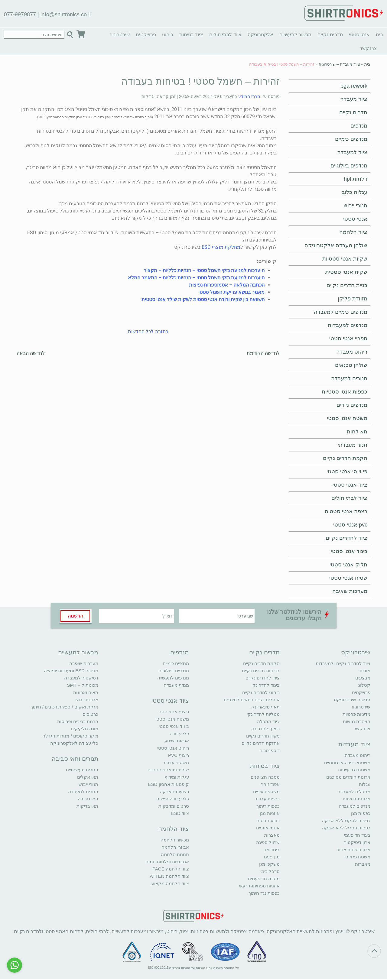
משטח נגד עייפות (354, 769)
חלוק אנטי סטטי (348, 565)
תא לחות (357, 432)
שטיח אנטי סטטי (348, 578)
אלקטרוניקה (260, 34)
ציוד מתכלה (268, 721)
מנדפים (358, 126)
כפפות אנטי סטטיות (344, 392)
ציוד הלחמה (353, 232)
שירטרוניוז (119, 34)
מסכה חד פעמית (264, 878)
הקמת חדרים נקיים (345, 458)
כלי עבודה (179, 733)
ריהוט (167, 34)
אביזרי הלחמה (175, 847)
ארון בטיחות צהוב (353, 849)
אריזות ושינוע (176, 740)
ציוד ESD (180, 813)
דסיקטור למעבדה (81, 677)
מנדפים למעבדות (347, 325)
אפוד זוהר (270, 784)
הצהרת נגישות (356, 721)
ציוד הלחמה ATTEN (169, 876)
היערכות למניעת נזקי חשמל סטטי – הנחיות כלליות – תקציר (204, 270)
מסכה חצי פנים (265, 777)
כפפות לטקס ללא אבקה (346, 820)
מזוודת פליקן (352, 299)
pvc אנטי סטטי (350, 525)
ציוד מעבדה (353, 99)
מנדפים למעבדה (354, 806)
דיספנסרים (269, 750)
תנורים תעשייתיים (82, 769)
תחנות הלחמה (175, 854)
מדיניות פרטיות (356, 714)
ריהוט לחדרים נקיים (261, 692)
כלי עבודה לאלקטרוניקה (74, 743)
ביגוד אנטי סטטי (349, 551)
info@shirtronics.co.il (66, 14)
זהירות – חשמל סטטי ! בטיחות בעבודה (200, 81)
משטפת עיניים (266, 791)
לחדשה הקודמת (263, 353)
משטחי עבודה (175, 762)
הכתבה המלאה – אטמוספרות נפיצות (227, 285)
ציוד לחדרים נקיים (346, 538)
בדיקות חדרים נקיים (261, 670)
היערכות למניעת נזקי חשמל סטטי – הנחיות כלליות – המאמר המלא (196, 277)
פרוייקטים (146, 34)
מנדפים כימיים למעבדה (340, 312)
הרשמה (75, 615)
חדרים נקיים (330, 34)
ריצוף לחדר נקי (265, 728)
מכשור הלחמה (175, 839)
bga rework (353, 86)
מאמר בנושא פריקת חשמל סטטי (231, 292)
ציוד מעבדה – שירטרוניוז (339, 64)
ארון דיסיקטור (357, 842)
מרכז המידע (249, 96)
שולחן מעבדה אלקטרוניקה (335, 245)
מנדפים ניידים (352, 405)
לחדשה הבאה (31, 353)
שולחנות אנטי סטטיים (168, 769)
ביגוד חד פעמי (357, 835)
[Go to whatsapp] (14, 965)
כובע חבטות (268, 820)
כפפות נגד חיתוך (264, 893)
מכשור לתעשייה (295, 34)
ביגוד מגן (271, 849)
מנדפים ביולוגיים (348, 166)
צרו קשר (368, 48)
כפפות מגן (360, 813)
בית (379, 34)
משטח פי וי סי (357, 856)
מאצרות (362, 864)
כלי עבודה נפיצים (172, 798)
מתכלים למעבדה (353, 791)
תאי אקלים (87, 777)
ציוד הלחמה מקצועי (170, 883)
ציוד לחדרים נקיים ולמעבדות (343, 663)
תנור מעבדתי (352, 445)
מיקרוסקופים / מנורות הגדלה (70, 735)
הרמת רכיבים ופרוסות (77, 721)
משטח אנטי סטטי (347, 418)
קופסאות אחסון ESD (168, 784)
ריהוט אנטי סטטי (173, 747)
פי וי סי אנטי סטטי (347, 471)
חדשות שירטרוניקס (352, 699)
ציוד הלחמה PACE (170, 868)
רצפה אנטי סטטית (346, 511)
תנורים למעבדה (349, 378)
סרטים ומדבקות (173, 806)
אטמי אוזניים (268, 827)
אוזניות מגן (270, 813)
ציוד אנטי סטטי (350, 485)
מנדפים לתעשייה (173, 677)
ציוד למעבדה (352, 152)
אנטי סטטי (359, 34)
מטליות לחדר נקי (263, 714)
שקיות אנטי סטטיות (344, 259)
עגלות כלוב (354, 192)
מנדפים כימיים (351, 139)
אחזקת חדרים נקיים (261, 743)
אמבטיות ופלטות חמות (167, 861)
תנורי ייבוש (355, 206)
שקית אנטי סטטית (346, 272)
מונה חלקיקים (84, 728)
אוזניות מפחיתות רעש (259, 885)
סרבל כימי (270, 871)
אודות (364, 670)
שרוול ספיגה (268, 842)
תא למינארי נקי (265, 706)
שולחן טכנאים (351, 365)
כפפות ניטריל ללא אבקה (346, 827)
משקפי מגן (269, 864)
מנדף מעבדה (176, 685)
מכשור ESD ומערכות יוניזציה (71, 670)
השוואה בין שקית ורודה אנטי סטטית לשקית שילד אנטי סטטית (203, 299)
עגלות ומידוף (176, 777)
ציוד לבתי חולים (225, 34)
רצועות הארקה (174, 791)
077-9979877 (20, 14)
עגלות (364, 784)
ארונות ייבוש (86, 699)
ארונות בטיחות (356, 798)
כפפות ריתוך (268, 806)
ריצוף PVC (178, 755)
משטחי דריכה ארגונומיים (347, 762)
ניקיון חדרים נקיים (263, 735)
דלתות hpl (355, 179)
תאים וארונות (85, 692)
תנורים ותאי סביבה (75, 758)
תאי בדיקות (87, 806)
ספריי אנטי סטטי (348, 339)
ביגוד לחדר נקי (266, 685)
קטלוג (364, 685)
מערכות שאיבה (349, 591)
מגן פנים (272, 856)
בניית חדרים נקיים (347, 285)
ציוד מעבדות (354, 744)
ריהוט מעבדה (351, 352)
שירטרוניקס (355, 652)
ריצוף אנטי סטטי (173, 711)
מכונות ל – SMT (82, 685)
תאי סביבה (88, 798)
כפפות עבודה (267, 798)
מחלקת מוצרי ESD (221, 247)
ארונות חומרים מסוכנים (348, 777)
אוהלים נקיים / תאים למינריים (252, 699)
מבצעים (362, 677)
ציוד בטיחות (191, 34)
